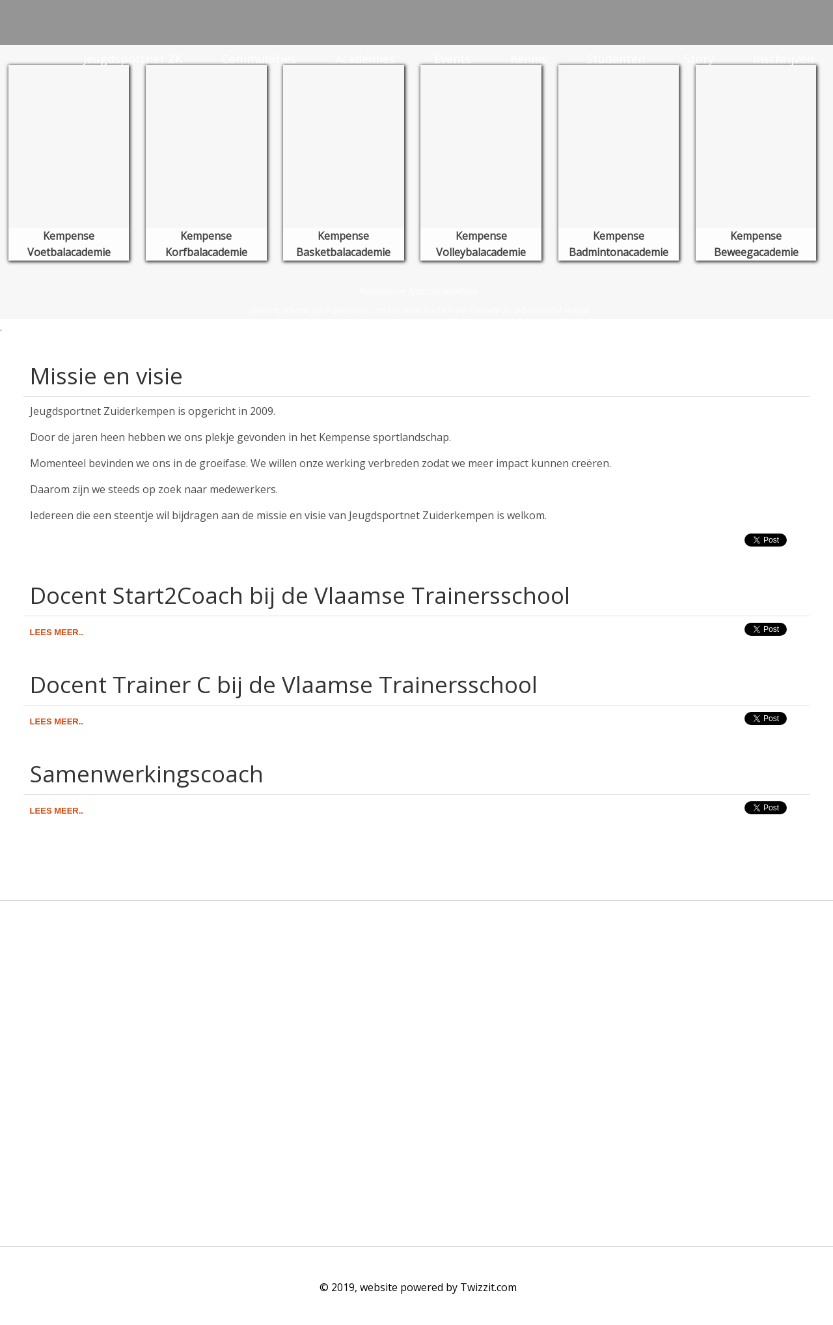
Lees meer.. (56, 632)
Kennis (528, 58)
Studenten (615, 58)
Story (699, 58)
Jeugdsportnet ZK (132, 58)
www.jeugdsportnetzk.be (73, 1051)
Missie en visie (106, 375)
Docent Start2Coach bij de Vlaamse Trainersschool (300, 595)
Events (452, 58)
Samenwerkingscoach (147, 773)
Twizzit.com (488, 1287)
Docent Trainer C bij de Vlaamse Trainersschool (284, 684)
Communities (258, 58)
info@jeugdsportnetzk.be (75, 1035)
